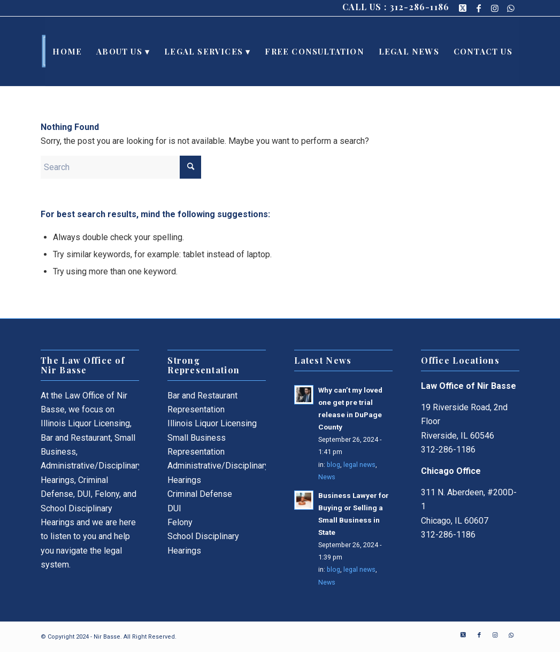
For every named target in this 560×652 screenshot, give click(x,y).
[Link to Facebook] (479, 8)
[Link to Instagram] (495, 8)
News (326, 477)
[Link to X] (463, 8)
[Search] (121, 167)
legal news (359, 465)
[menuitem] (67, 51)
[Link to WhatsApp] (511, 8)
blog (333, 465)
